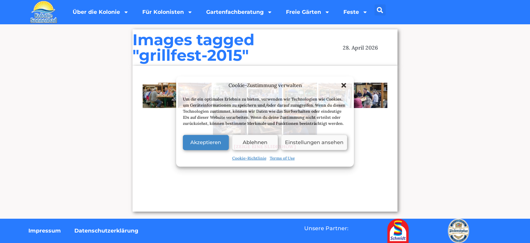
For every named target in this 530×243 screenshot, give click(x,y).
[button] (343, 85)
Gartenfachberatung (239, 12)
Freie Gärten (308, 12)
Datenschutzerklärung (106, 230)
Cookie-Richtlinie (249, 157)
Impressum (44, 230)
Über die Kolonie (101, 12)
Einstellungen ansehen (314, 142)
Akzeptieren (205, 142)
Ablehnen (255, 142)
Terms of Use (282, 157)
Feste (355, 12)
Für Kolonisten (167, 12)
